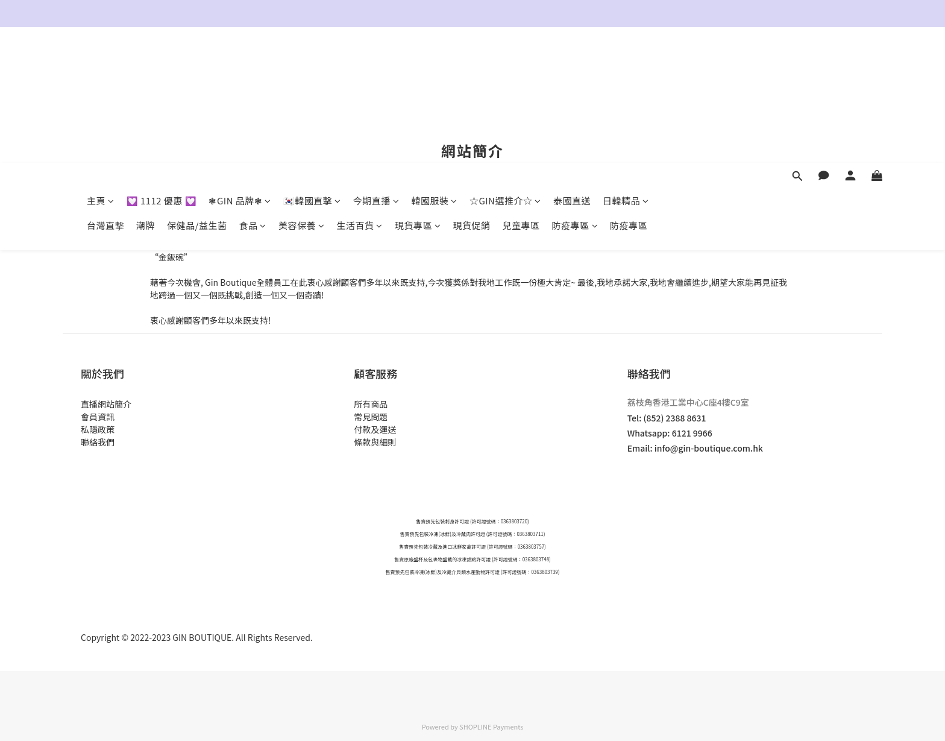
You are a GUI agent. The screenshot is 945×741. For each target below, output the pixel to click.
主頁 (101, 64)
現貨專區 (418, 89)
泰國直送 (572, 64)
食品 (252, 89)
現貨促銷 (471, 89)
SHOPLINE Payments (491, 726)
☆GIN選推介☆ (505, 64)
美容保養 (301, 89)
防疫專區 (575, 89)
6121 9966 (692, 433)
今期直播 (376, 64)
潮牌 (145, 89)
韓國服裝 (434, 64)
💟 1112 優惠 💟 (162, 64)
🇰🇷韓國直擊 (312, 64)
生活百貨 (359, 89)
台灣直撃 (105, 89)
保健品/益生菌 (197, 89)
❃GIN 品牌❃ (240, 64)
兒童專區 (521, 89)
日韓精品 (626, 64)
